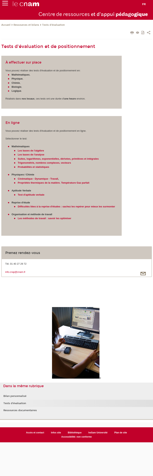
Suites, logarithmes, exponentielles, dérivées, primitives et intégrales (58, 158)
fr (144, 4)
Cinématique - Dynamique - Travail (38, 178)
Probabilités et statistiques (33, 167)
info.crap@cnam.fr (15, 272)
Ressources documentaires (20, 410)
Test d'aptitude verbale (31, 194)
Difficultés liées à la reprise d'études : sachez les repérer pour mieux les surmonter (66, 206)
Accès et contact (35, 432)
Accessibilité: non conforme (76, 436)
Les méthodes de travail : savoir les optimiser (44, 218)
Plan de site (120, 432)
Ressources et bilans (26, 24)
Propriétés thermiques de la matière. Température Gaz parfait (53, 182)
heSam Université (98, 432)
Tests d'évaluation (53, 24)
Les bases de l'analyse (31, 154)
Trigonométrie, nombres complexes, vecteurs (44, 162)
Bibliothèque (75, 432)
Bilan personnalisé (14, 396)
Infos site (56, 432)
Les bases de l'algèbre (31, 150)
